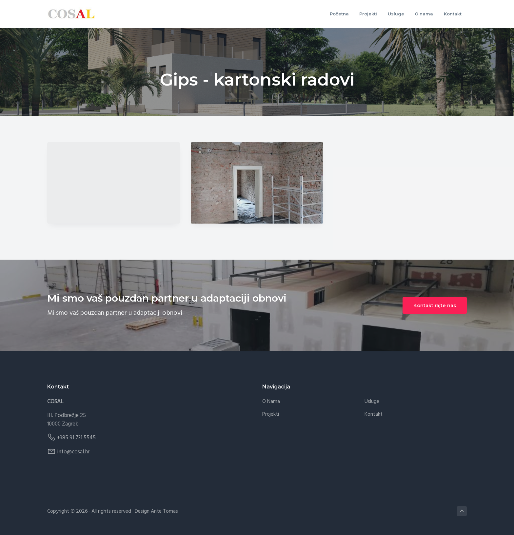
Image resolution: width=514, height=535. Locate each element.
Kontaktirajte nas (434, 305)
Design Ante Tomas (156, 511)
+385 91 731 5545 (76, 437)
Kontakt (374, 414)
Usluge (372, 402)
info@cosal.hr (73, 451)
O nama (271, 402)
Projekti (270, 414)
